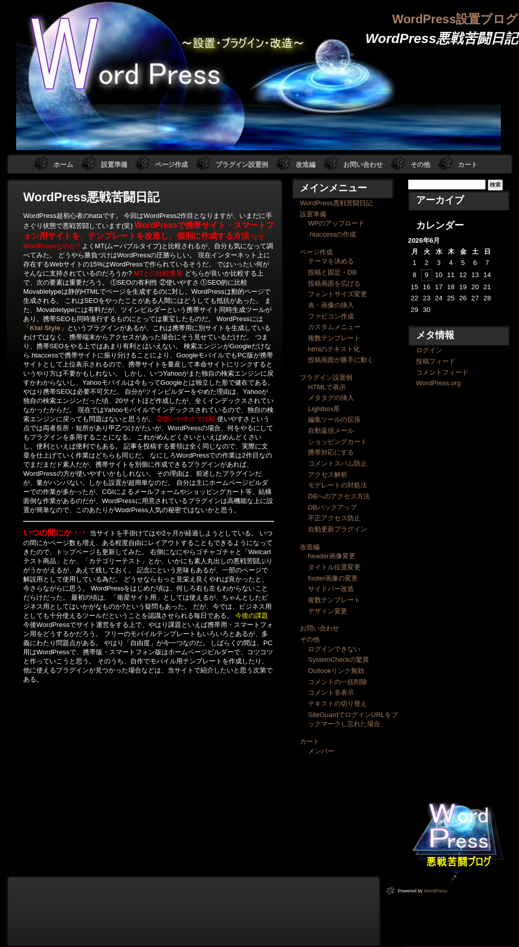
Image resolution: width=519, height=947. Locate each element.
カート (468, 164)
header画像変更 (331, 556)
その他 (420, 164)
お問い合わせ (363, 164)
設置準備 (114, 164)
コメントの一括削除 (337, 682)
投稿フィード (435, 361)
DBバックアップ (332, 507)
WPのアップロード (336, 223)
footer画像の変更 (333, 578)
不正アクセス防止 (334, 518)
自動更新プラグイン (337, 529)
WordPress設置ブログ (455, 19)
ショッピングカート (337, 441)
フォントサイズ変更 (337, 294)
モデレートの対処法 (337, 485)
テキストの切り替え (337, 703)
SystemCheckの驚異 (338, 659)
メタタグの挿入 (331, 397)
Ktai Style (45, 328)
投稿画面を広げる (334, 283)
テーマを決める (331, 261)
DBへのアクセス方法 (339, 496)
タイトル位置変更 (334, 567)
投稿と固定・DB (332, 272)
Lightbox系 (324, 409)
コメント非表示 (331, 692)
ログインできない (334, 649)
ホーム (63, 164)
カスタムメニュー (334, 327)
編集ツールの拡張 (334, 419)
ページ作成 (171, 164)
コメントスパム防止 (337, 463)
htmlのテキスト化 (334, 349)
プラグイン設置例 (242, 164)
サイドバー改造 (331, 589)
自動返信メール (331, 430)
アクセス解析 (327, 474)
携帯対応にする (331, 452)
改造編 (306, 164)
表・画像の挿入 (331, 305)
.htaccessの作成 (332, 234)
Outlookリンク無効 (336, 670)
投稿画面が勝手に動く (341, 360)
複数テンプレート (334, 338)
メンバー (321, 751)
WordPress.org (438, 383)
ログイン (429, 350)
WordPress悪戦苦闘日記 (336, 203)
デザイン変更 (327, 611)
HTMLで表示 (327, 387)
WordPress (435, 890)
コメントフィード (442, 372)
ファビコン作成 (331, 316)
